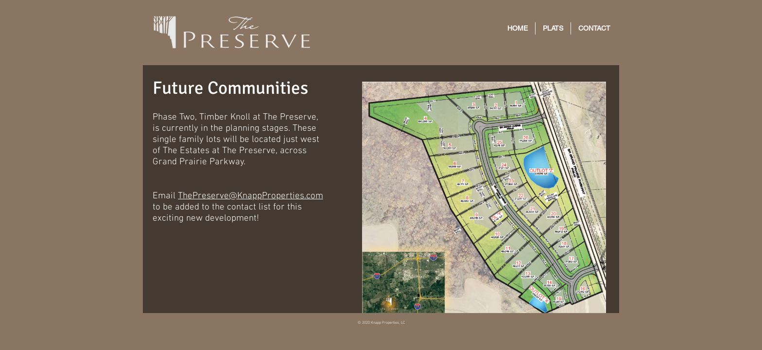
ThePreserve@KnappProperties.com (250, 196)
